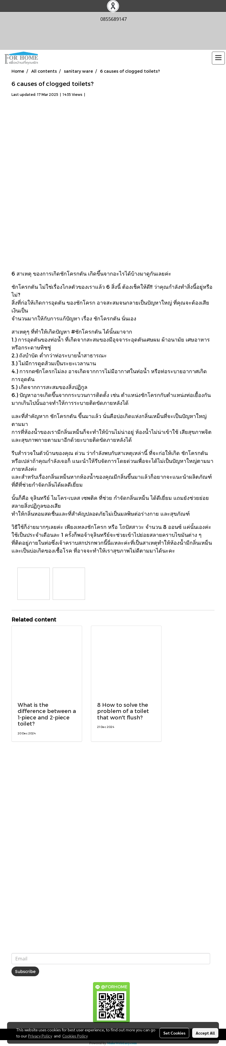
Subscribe (25, 971)
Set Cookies (174, 1032)
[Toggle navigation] (218, 58)
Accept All (205, 1032)
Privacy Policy (40, 1035)
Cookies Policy (75, 1035)
